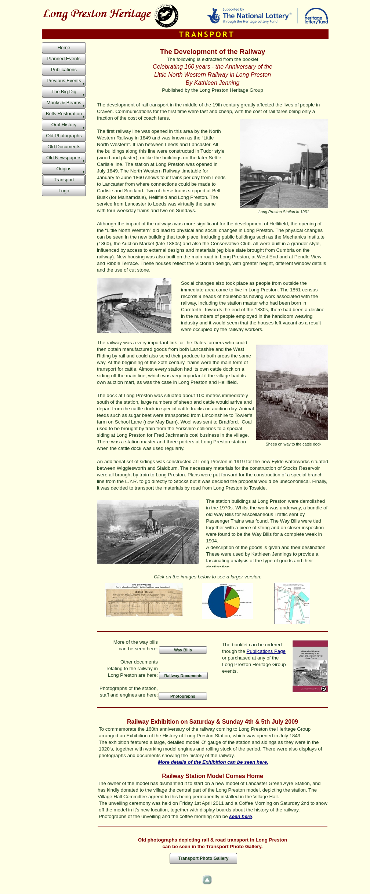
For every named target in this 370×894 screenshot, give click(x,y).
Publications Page (266, 651)
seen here (240, 816)
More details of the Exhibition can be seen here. (213, 762)
